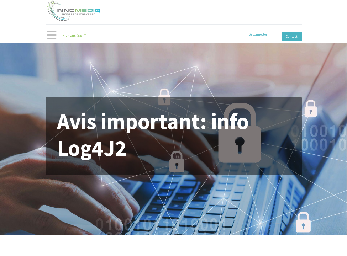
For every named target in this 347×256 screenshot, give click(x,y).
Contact (292, 36)
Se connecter (258, 34)
